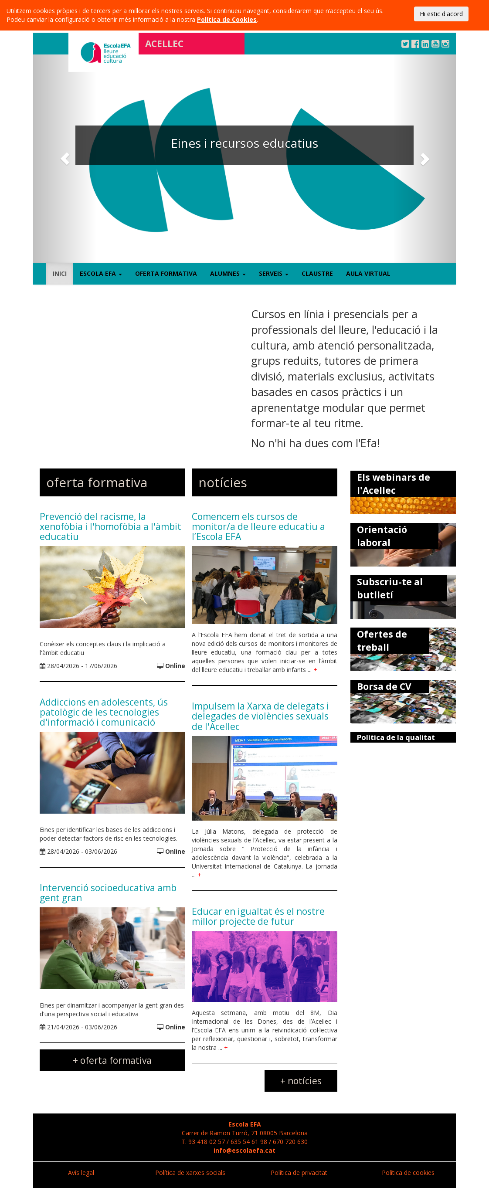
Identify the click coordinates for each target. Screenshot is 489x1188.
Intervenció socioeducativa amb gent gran (108, 893)
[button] (65, 158)
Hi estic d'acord (441, 14)
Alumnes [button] (228, 273)
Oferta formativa (166, 273)
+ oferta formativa (112, 1060)
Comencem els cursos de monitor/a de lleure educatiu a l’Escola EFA (258, 526)
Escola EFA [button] (101, 273)
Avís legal (81, 1172)
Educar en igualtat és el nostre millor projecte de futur (258, 916)
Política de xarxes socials (190, 1172)
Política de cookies (408, 1172)
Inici (60, 273)
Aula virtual (368, 273)
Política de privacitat (299, 1172)
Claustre (317, 273)
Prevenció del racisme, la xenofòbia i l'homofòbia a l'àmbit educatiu (110, 526)
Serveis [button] (274, 273)
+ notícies (301, 1081)
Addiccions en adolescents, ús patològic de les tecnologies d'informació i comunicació (104, 712)
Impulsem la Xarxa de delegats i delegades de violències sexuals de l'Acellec (260, 716)
